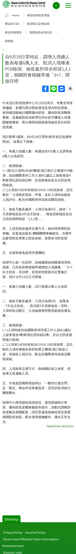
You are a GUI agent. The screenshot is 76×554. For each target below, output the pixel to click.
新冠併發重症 (13, 32)
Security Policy (35, 532)
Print (61, 89)
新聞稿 (9, 41)
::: (3, 49)
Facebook (45, 89)
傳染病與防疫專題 (38, 15)
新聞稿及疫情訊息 (41, 32)
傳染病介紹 (12, 24)
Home (15, 15)
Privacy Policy (12, 532)
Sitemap (11, 519)
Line (53, 89)
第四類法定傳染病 (38, 24)
